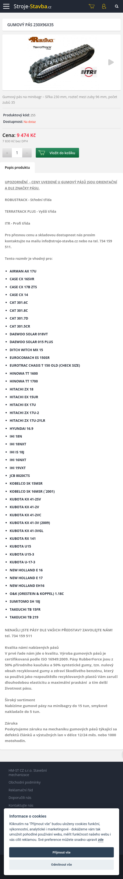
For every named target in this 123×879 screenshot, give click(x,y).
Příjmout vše (61, 852)
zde (100, 840)
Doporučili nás (20, 797)
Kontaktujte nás (21, 805)
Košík (91, 6)
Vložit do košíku (62, 153)
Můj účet (104, 6)
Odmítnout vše (61, 864)
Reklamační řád (21, 790)
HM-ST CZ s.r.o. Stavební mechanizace (28, 772)
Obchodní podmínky (25, 782)
